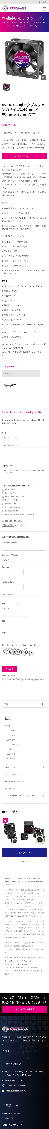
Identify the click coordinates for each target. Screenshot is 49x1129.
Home (8, 26)
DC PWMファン (13, 744)
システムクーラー (13, 774)
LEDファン (11, 731)
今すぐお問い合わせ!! (24, 1009)
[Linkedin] (9, 1051)
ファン (24, 26)
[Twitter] (6, 1051)
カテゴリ (16, 26)
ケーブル (29, 971)
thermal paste (22, 964)
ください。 (9, 974)
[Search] (21, 703)
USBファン (33, 26)
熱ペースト (10, 788)
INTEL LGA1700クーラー (13, 1125)
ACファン (11, 758)
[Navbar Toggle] (44, 8)
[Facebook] (3, 1051)
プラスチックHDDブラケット (15, 971)
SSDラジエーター (11, 964)
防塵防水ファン (13, 749)
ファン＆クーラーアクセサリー (19, 795)
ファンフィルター (30, 967)
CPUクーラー (11, 767)
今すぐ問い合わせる (24, 156)
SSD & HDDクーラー (14, 781)
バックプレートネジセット (14, 967)
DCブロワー (12, 740)
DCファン (11, 735)
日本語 (44, 2)
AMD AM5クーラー (11, 1113)
